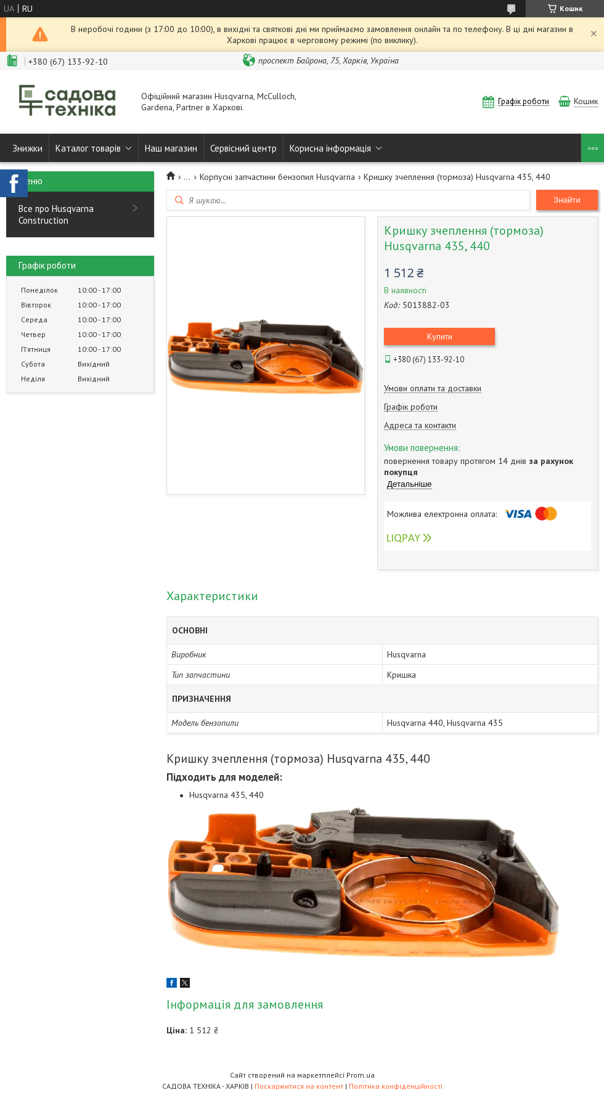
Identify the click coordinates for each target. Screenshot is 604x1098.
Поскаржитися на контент (299, 1086)
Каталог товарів (88, 148)
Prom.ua (360, 1075)
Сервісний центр (243, 148)
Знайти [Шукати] (567, 200)
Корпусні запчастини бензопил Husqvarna (277, 176)
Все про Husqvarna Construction (56, 214)
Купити (439, 336)
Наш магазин (171, 148)
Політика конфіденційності (396, 1086)
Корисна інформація (330, 148)
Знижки (27, 148)
